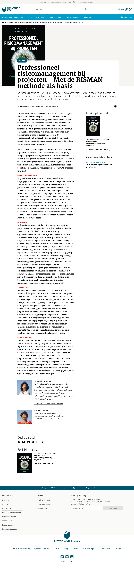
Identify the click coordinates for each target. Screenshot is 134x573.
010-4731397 (127, 17)
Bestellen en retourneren (11, 513)
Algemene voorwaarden (41, 549)
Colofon (56, 549)
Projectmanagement (26, 22)
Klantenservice (8, 496)
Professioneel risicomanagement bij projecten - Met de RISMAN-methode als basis (59, 22)
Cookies (75, 549)
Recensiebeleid (8, 525)
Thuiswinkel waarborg (21, 549)
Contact (5, 504)
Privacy (65, 549)
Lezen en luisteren (9, 517)
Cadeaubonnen (42, 508)
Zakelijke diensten (43, 500)
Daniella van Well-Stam (74, 95)
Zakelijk (40, 496)
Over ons (5, 500)
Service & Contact (104, 549)
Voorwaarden (7, 508)
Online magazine (12, 22)
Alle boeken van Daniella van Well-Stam (48, 404)
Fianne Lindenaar (97, 95)
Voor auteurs (7, 521)
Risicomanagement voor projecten (99, 166)
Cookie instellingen (88, 549)
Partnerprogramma (9, 529)
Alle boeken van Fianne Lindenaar (46, 419)
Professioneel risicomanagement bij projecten (42, 349)
